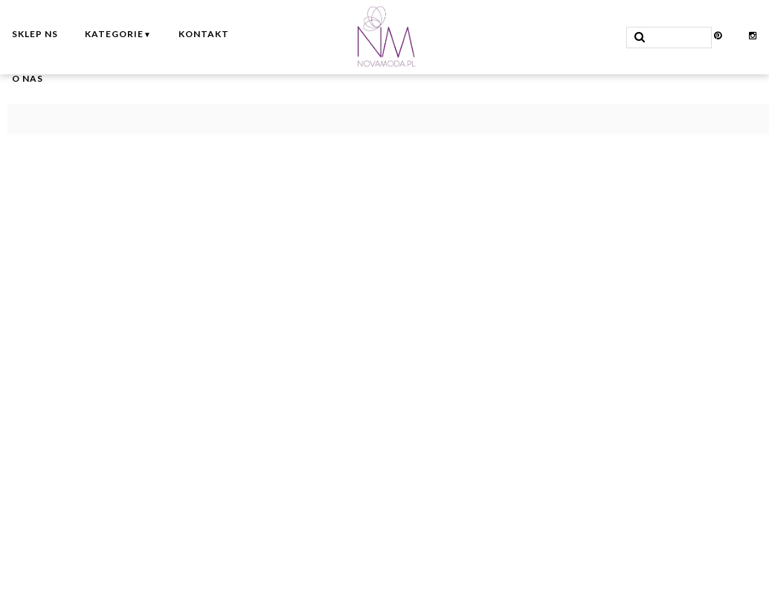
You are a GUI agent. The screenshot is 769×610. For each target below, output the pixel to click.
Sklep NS (35, 33)
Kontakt (203, 33)
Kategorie (118, 33)
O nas (27, 78)
